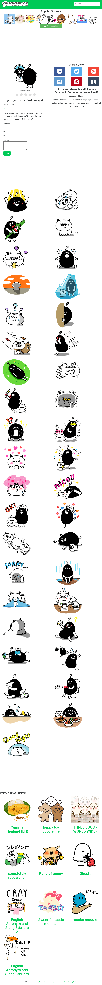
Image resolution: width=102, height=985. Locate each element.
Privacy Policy (72, 982)
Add (7, 153)
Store (66, 982)
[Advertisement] (51, 47)
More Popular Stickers (51, 26)
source (5, 128)
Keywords (55, 982)
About (41, 982)
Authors (61, 982)
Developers (47, 982)
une (4, 109)
